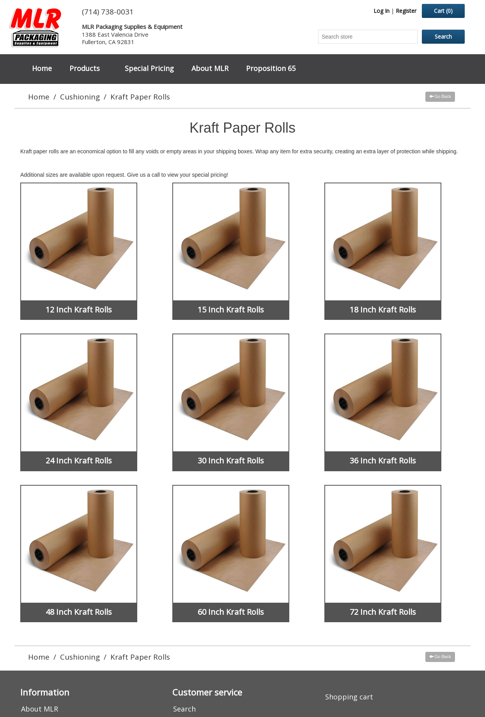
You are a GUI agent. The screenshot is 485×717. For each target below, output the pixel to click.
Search (184, 708)
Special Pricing (149, 68)
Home (42, 68)
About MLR (209, 68)
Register (406, 10)
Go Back (440, 96)
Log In (381, 10)
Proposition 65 (271, 68)
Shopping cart (349, 696)
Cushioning (80, 97)
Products (84, 68)
